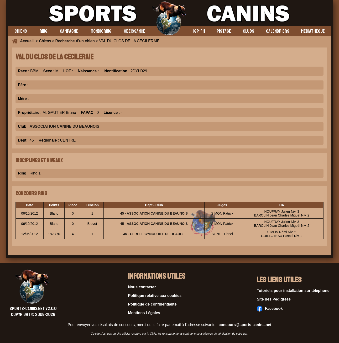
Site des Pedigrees (274, 299)
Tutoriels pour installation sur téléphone (293, 291)
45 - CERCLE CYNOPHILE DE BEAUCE (154, 234)
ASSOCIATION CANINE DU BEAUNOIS (64, 126)
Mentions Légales (144, 313)
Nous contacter (142, 287)
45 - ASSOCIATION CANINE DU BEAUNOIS (154, 213)
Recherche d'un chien (75, 41)
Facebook (270, 308)
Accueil (28, 41)
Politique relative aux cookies (155, 296)
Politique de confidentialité (152, 304)
